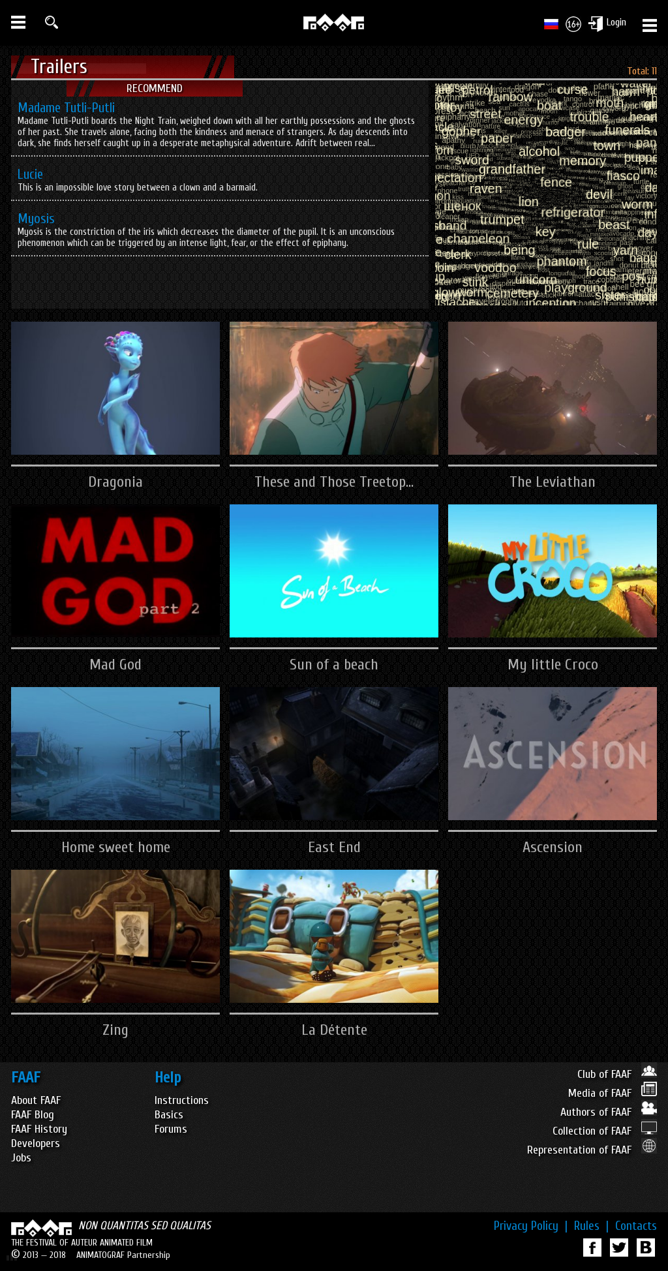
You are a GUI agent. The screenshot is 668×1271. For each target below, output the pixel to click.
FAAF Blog (32, 1115)
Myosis (36, 218)
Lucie (30, 174)
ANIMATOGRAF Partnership (123, 1255)
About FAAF (36, 1100)
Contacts (636, 1226)
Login (616, 22)
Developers (35, 1143)
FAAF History (39, 1129)
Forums (171, 1129)
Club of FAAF (617, 1074)
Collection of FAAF (605, 1131)
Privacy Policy (531, 1226)
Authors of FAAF (608, 1112)
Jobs (21, 1158)
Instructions (182, 1100)
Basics (169, 1115)
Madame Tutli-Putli (66, 107)
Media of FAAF (612, 1093)
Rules (591, 1226)
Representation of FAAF (592, 1150)
